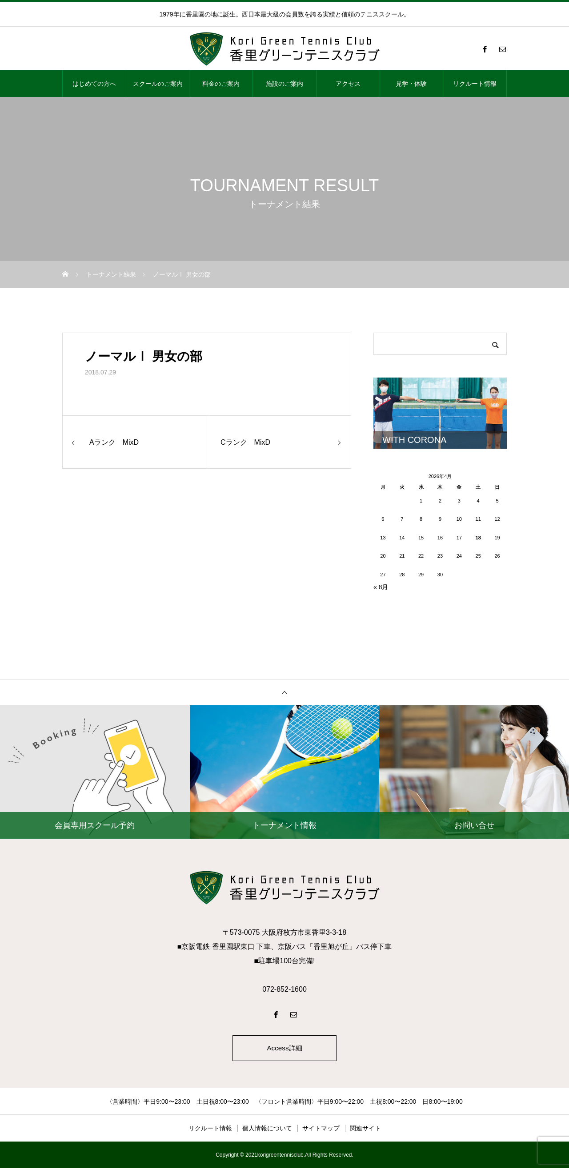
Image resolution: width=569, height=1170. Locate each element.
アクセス (348, 83)
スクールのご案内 (158, 83)
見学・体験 (411, 83)
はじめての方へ (94, 83)
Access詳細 (284, 1049)
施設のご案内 (284, 83)
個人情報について (267, 1130)
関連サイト (365, 1130)
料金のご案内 (221, 83)
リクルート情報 (475, 83)
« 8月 (380, 587)
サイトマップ (321, 1130)
